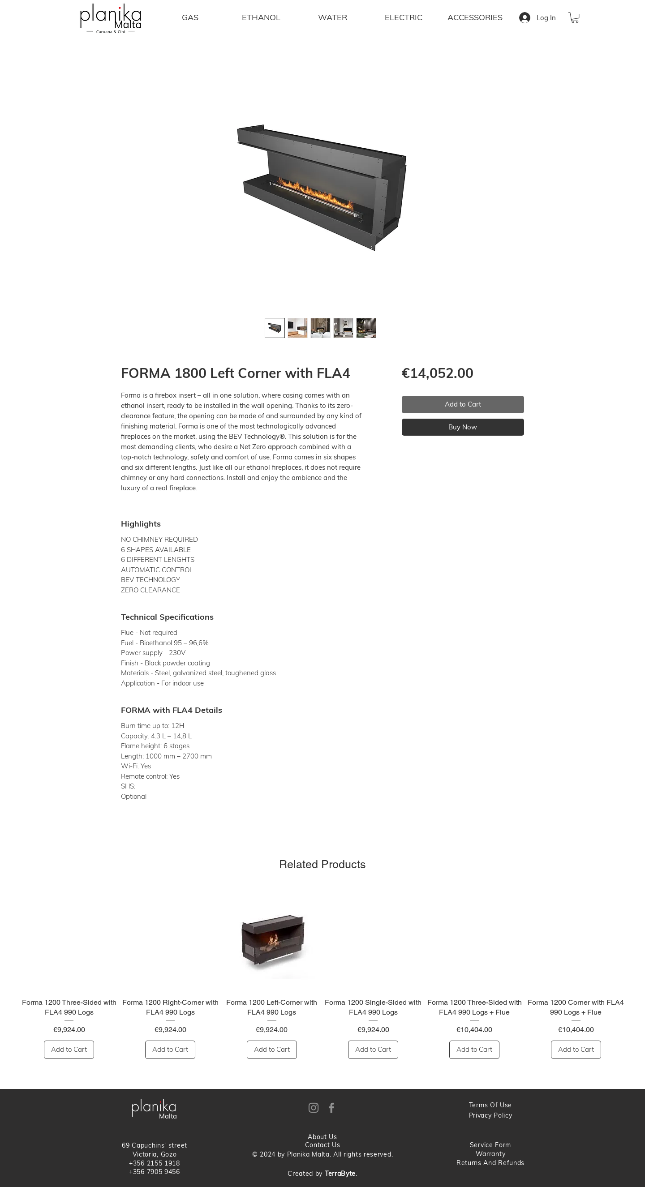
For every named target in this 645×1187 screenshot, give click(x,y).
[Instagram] (313, 1107)
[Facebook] (331, 1107)
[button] (574, 17)
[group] (322, 973)
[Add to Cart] (69, 1050)
